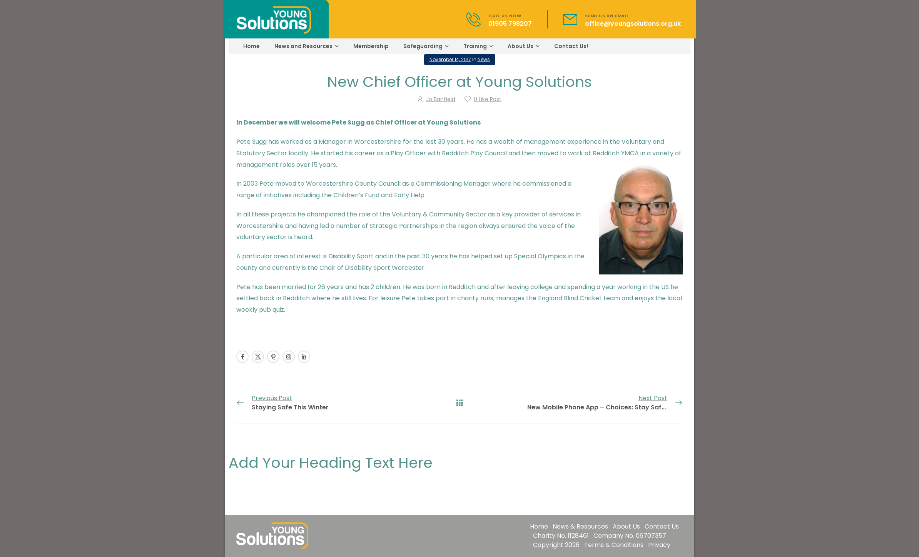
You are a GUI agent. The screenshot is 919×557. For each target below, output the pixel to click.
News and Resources (303, 46)
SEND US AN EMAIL (607, 16)
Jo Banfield (440, 99)
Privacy (659, 544)
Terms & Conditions (613, 544)
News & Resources (580, 526)
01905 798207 (510, 23)
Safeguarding (423, 46)
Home (251, 46)
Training (475, 46)
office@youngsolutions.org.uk (633, 23)
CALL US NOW (504, 16)
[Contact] (477, 19)
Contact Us (662, 526)
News (484, 59)
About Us (520, 46)
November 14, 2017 (450, 59)
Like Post (487, 99)
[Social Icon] (242, 357)
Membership (371, 46)
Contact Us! (571, 46)
